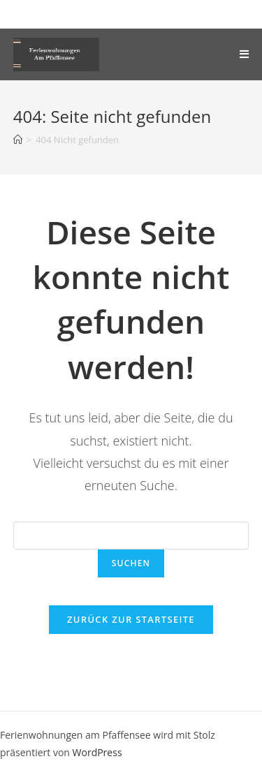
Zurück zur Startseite (131, 619)
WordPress (97, 752)
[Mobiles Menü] (244, 54)
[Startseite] (17, 139)
